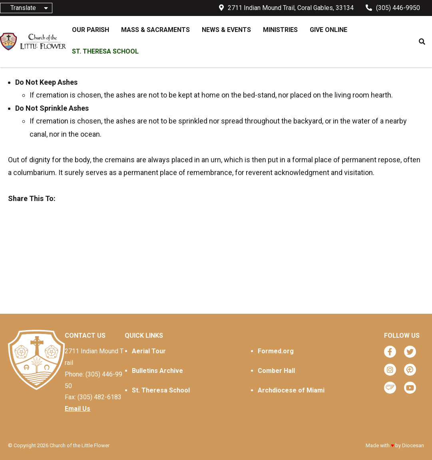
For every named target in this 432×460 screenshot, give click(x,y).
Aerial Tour (149, 351)
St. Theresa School (161, 390)
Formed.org (276, 351)
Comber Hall (276, 370)
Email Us (77, 408)
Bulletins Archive (157, 370)
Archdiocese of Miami (291, 390)
